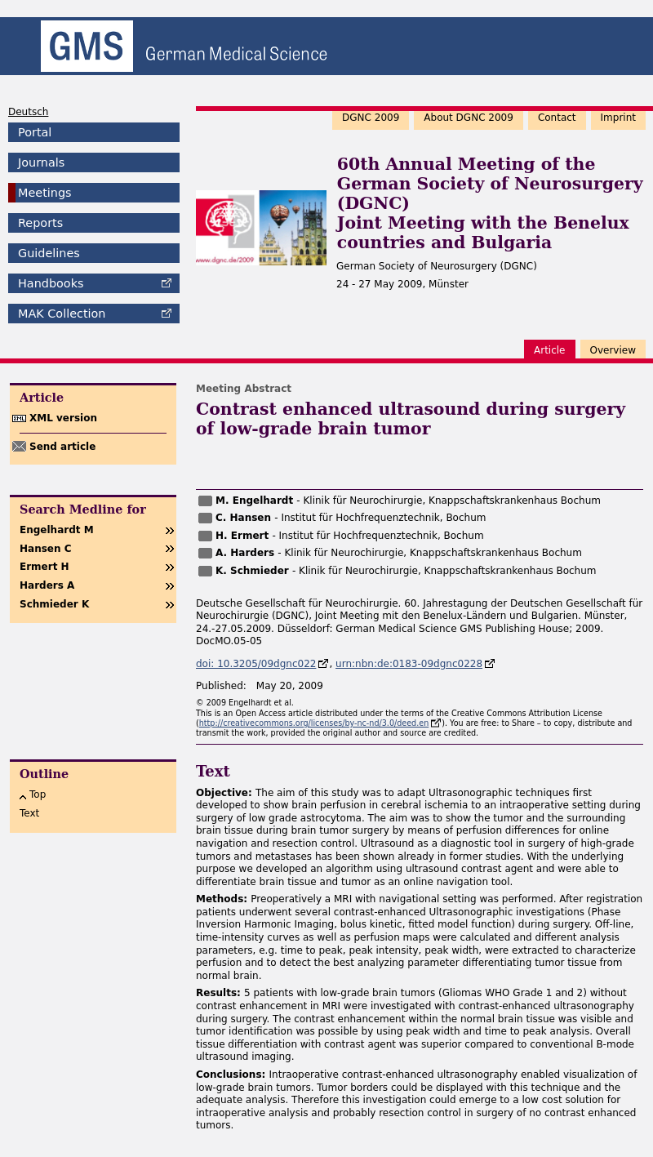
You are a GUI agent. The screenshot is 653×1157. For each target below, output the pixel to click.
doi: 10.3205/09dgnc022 (256, 664)
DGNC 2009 (370, 117)
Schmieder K (54, 604)
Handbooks (50, 283)
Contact (557, 117)
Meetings (45, 192)
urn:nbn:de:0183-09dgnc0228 (408, 664)
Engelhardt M (57, 530)
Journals (41, 162)
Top (37, 794)
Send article (62, 446)
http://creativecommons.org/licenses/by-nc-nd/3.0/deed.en (314, 723)
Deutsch (28, 112)
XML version (63, 418)
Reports (40, 222)
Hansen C (46, 548)
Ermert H (44, 566)
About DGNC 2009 (468, 117)
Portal (34, 132)
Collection (61, 313)
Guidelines (49, 253)
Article (550, 350)
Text (29, 813)
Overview (613, 350)
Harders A (47, 585)
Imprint (618, 117)
